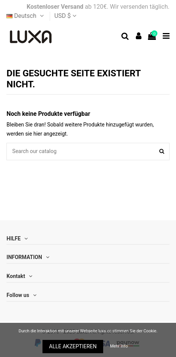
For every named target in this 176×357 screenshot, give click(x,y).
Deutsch (26, 15)
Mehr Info (119, 346)
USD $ (65, 15)
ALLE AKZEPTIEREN (72, 346)
